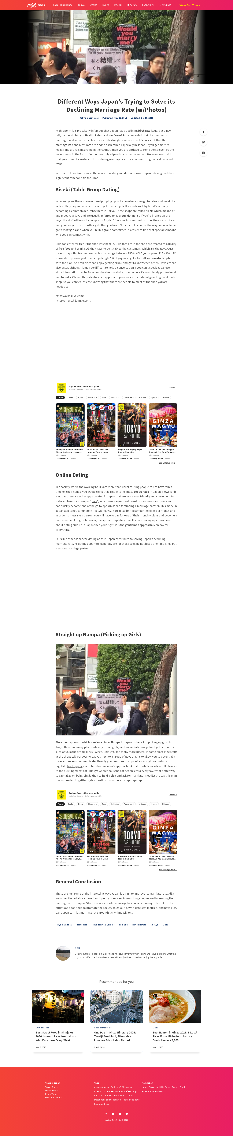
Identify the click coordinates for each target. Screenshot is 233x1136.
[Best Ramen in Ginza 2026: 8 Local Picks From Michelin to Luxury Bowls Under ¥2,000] (175, 1041)
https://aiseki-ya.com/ (70, 296)
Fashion (117, 1099)
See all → (173, 388)
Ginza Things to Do (103, 1027)
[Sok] (63, 953)
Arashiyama (100, 1087)
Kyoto (105, 5)
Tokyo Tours (51, 1087)
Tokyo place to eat (89, 117)
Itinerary (132, 5)
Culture (130, 1095)
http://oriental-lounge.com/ (73, 300)
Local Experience (63, 5)
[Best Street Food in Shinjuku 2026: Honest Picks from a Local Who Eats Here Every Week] (58, 1041)
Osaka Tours (51, 1090)
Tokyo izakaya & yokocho (103, 924)
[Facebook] (203, 152)
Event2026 (148, 5)
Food (125, 1099)
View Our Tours (190, 5)
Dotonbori (99, 1099)
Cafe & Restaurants (113, 1091)
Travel (175, 1087)
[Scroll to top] (203, 132)
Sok (77, 948)
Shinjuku (123, 924)
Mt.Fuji (118, 5)
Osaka (93, 5)
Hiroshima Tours (53, 1097)
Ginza (165, 924)
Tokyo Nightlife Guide (160, 1087)
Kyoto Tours (51, 1094)
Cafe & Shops (131, 1091)
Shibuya (154, 924)
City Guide (165, 5)
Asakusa (98, 1091)
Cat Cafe (98, 1095)
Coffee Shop (119, 1095)
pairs (94, 501)
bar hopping (75, 766)
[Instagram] (106, 1114)
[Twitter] (203, 142)
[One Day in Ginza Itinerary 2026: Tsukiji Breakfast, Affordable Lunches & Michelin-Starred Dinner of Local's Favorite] (116, 1041)
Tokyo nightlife (139, 924)
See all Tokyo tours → (168, 463)
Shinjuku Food (42, 1027)
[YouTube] (113, 1114)
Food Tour (134, 1099)
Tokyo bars (82, 924)
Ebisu (109, 1099)
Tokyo (81, 5)
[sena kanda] (38, 996)
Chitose (107, 1095)
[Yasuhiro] (96, 996)
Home (145, 1087)
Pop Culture (148, 1091)
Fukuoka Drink (101, 1104)
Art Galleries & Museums (119, 1087)
